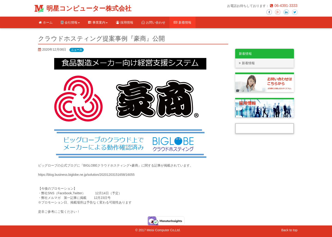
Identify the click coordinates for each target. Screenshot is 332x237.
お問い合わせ (153, 22)
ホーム (46, 22)
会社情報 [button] (70, 22)
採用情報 (124, 22)
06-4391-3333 (283, 6)
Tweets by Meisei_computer (265, 128)
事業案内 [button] (98, 22)
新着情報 (182, 22)
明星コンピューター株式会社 (88, 8)
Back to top (289, 230)
